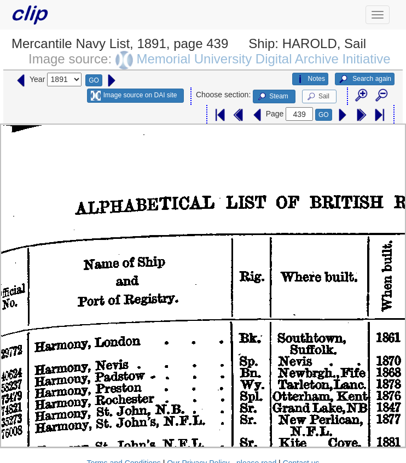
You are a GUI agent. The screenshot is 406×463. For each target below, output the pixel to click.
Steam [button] (272, 97)
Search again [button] (364, 79)
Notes (310, 79)
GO (94, 80)
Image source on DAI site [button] (134, 96)
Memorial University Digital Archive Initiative (263, 58)
